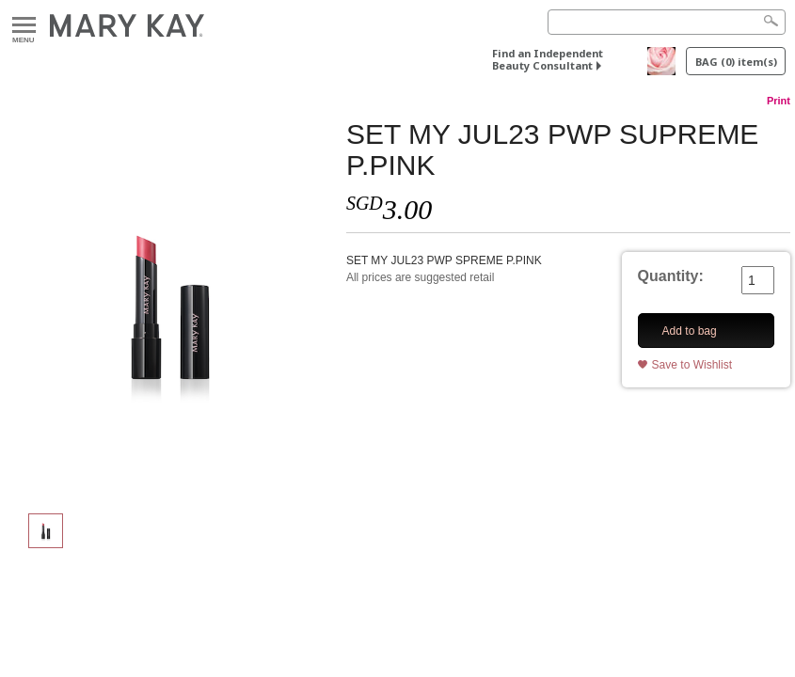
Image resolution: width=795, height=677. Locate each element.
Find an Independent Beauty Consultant (547, 59)
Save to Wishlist (692, 364)
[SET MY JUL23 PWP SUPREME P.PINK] (168, 306)
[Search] (667, 22)
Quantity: (671, 276)
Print (778, 100)
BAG (736, 62)
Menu (24, 26)
